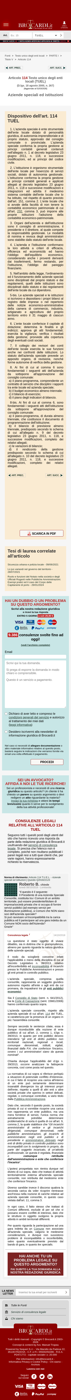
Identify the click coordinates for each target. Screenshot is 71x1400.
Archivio (35, 1364)
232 (19, 211)
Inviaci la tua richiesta (24, 800)
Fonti (7, 55)
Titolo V (9, 59)
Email (8, 652)
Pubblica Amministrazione (29, 1099)
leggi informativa (20, 724)
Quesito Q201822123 (39, 880)
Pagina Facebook (34, 1375)
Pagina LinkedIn (50, 1375)
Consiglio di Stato (26, 997)
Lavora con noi (35, 1368)
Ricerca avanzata (67, 35)
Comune (39, 1228)
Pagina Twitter (42, 1375)
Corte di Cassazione (27, 1001)
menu (6, 24)
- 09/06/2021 (33, 564)
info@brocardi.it (44, 1359)
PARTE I (54, 55)
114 (47, 1013)
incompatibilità (40, 966)
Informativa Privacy (19, 1361)
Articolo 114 (24, 59)
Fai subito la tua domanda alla (35, 1264)
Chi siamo (55, 1361)
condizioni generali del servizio (29, 717)
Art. (15, 68)
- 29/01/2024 (34, 580)
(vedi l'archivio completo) (35, 645)
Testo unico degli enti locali (30, 55)
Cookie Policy (40, 1361)
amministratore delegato (40, 1140)
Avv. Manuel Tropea (48, 1344)
